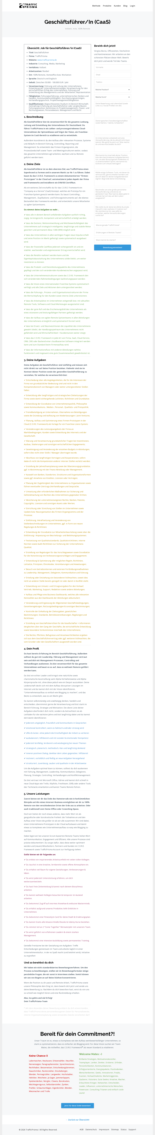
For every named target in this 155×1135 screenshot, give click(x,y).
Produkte (107, 5)
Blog (125, 5)
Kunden (117, 5)
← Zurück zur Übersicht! (77, 1119)
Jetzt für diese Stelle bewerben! (78, 1105)
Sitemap (113, 1129)
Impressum (102, 1129)
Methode (96, 5)
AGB (78, 1129)
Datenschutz (88, 1129)
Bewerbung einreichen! (112, 247)
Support (132, 1129)
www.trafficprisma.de (47, 60)
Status (123, 1129)
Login (132, 5)
